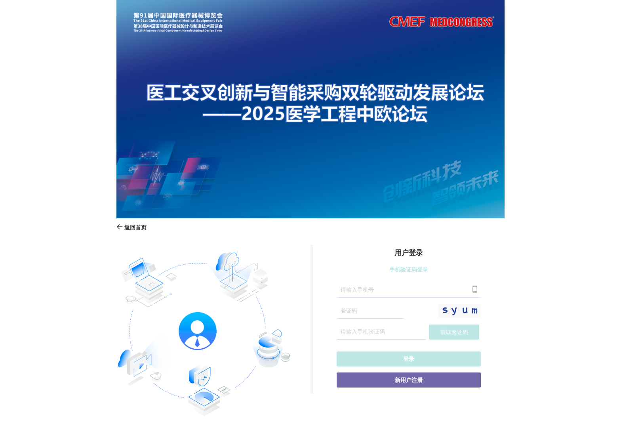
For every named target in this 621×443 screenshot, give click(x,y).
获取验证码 (454, 332)
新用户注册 (409, 380)
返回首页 (131, 228)
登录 (408, 359)
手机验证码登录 (408, 270)
